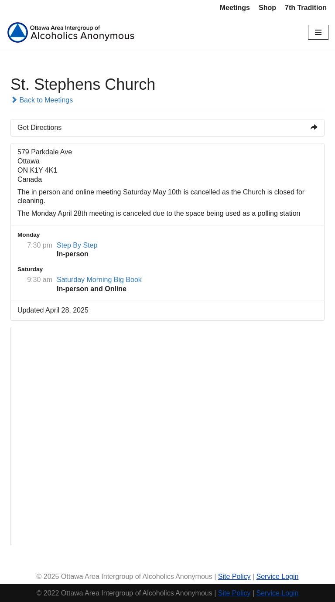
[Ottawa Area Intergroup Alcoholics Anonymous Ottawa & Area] (72, 32)
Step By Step (77, 245)
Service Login (277, 576)
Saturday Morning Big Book (99, 279)
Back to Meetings (41, 100)
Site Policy (234, 576)
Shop (267, 7)
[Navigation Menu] (318, 32)
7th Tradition (306, 7)
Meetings (235, 7)
